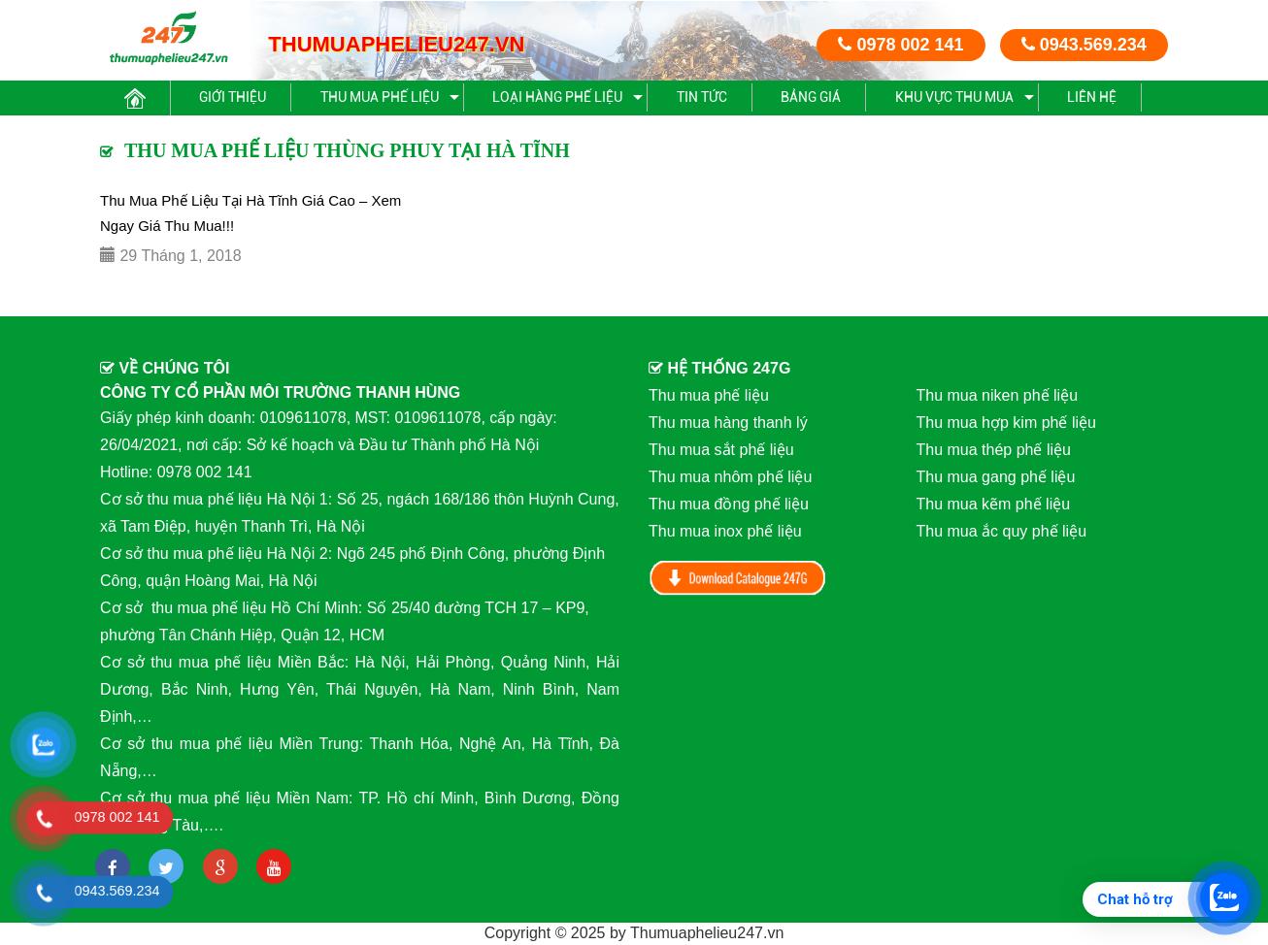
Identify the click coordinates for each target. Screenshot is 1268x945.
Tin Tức (702, 97)
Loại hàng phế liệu (557, 97)
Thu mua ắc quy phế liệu (1002, 531)
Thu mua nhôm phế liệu (730, 477)
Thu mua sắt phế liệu (721, 449)
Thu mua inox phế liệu (725, 531)
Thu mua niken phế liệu (998, 395)
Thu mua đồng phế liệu (729, 504)
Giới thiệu (232, 97)
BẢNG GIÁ (811, 97)
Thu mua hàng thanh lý (728, 422)
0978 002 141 (900, 44)
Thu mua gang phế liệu (996, 477)
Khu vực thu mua (954, 97)
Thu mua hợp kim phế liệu (1006, 422)
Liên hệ (1092, 97)
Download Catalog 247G (737, 578)
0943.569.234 (1084, 44)
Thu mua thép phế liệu (994, 449)
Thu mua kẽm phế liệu (994, 504)
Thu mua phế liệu (379, 97)
